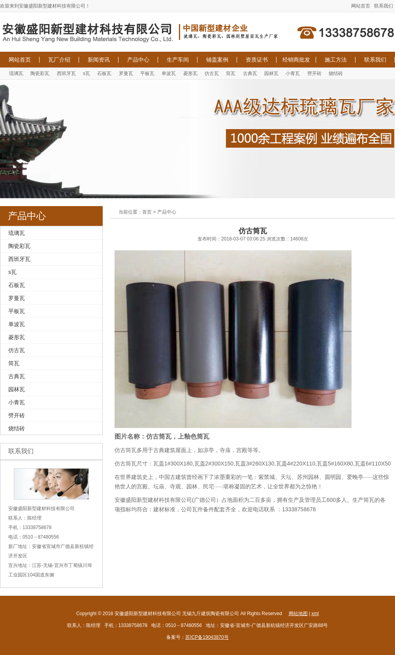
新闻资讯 (99, 59)
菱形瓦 (190, 73)
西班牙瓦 (66, 73)
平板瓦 (147, 73)
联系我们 (383, 6)
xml (315, 613)
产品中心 (138, 59)
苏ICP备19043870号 (206, 637)
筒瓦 (230, 73)
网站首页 (360, 6)
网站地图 (298, 613)
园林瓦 (271, 73)
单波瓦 (169, 73)
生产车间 (178, 59)
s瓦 (86, 73)
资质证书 (257, 59)
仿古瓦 (212, 73)
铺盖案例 (217, 59)
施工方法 (336, 59)
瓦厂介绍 (59, 59)
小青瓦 (293, 73)
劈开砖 (314, 73)
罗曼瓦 (126, 73)
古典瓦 (250, 73)
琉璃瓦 (16, 73)
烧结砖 (336, 73)
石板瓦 (104, 73)
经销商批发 (296, 59)
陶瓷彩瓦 (39, 73)
